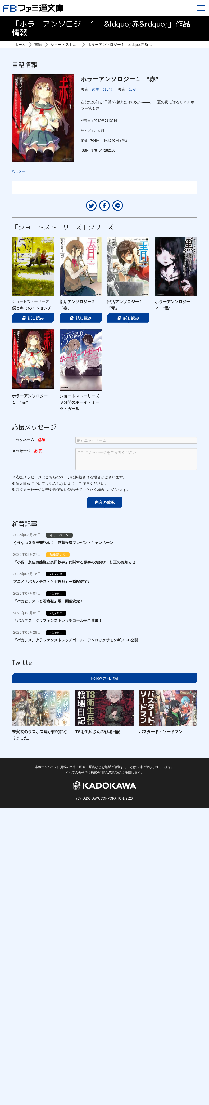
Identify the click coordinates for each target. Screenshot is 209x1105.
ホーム (20, 44)
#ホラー (18, 171)
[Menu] (201, 8)
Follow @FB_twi (104, 678)
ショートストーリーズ (69, 44)
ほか (132, 89)
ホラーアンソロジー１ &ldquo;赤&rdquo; (123, 44)
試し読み (33, 318)
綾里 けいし (103, 89)
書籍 (38, 44)
